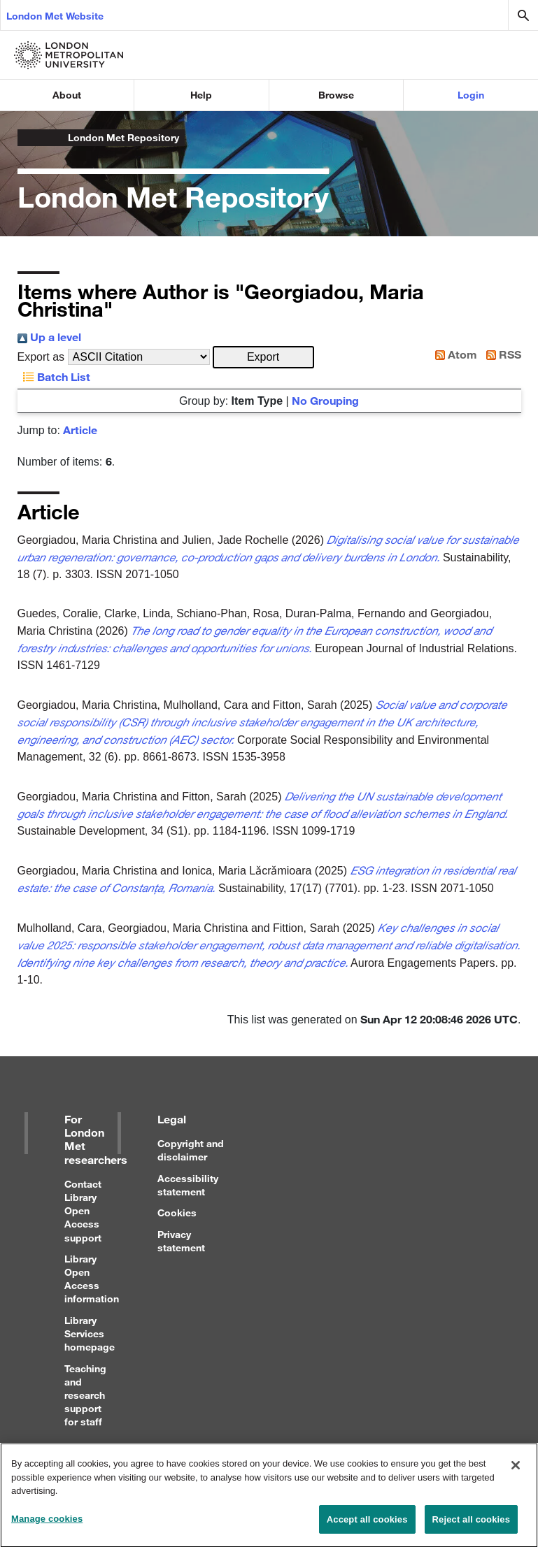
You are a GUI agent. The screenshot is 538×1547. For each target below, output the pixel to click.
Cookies (177, 1212)
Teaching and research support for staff (85, 1395)
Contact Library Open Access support (82, 1211)
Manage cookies (47, 1524)
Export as (41, 357)
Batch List (53, 376)
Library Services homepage (89, 1333)
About (66, 95)
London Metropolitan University (28, 137)
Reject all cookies (471, 1525)
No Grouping (325, 400)
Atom (453, 354)
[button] (263, 357)
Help (201, 95)
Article (80, 429)
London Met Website (55, 16)
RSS (501, 354)
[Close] (515, 1470)
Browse (336, 95)
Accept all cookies (367, 1525)
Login (471, 95)
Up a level (49, 336)
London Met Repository (123, 137)
